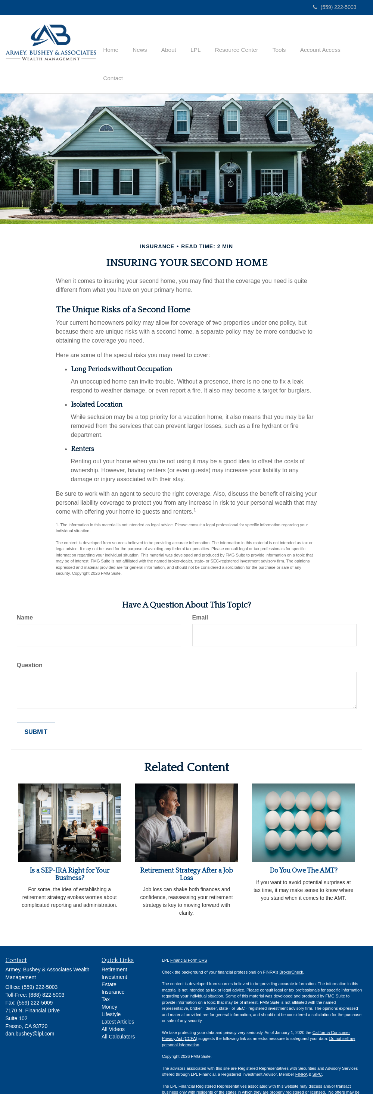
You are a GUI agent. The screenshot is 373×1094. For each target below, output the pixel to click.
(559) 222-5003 (335, 7)
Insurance (113, 971)
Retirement (114, 949)
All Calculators (118, 1016)
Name (25, 597)
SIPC (317, 1054)
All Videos (113, 1009)
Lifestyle (111, 994)
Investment (114, 956)
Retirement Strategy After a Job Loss (186, 853)
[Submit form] (36, 711)
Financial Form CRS (188, 939)
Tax (106, 979)
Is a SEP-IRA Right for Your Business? (69, 853)
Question (30, 644)
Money (109, 986)
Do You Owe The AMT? (304, 850)
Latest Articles (118, 1001)
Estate (109, 964)
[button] (140, 44)
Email (200, 597)
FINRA (301, 1054)
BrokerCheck (291, 951)
